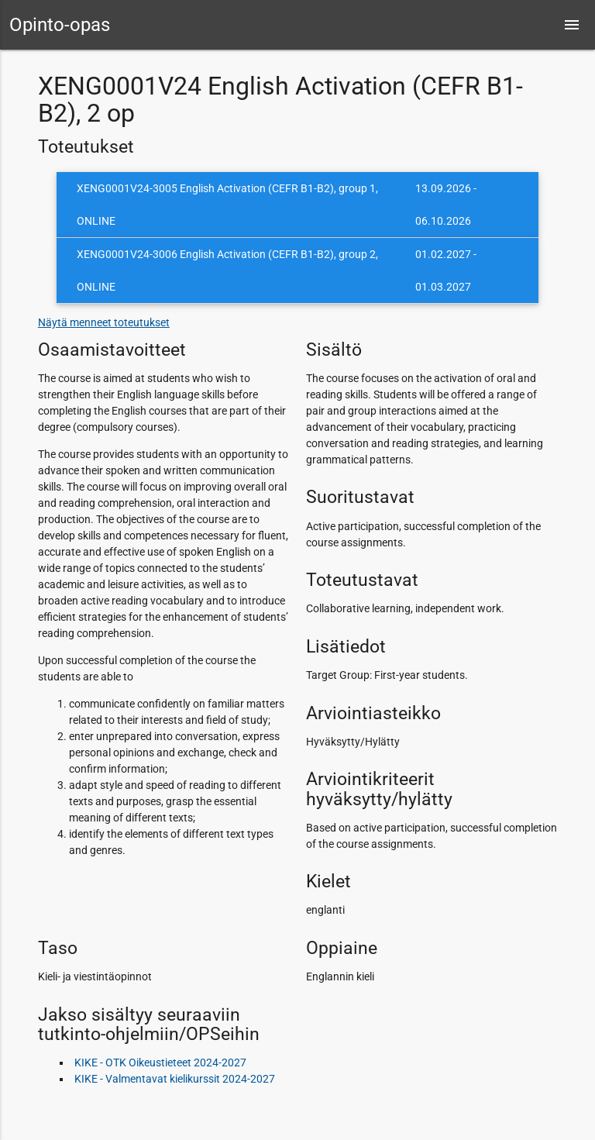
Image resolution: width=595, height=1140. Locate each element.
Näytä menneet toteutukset (104, 322)
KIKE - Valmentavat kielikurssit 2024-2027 (174, 1079)
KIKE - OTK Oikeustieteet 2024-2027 (160, 1062)
